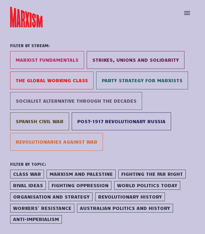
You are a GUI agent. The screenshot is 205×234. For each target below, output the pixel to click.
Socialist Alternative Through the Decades (76, 101)
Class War (27, 174)
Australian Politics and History (125, 208)
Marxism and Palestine (81, 174)
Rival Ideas (28, 185)
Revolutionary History (130, 197)
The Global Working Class (52, 80)
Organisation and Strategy (51, 197)
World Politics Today (147, 185)
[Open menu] (187, 13)
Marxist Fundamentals (47, 60)
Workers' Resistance (42, 208)
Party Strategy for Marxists (142, 80)
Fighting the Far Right (152, 174)
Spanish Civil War (40, 121)
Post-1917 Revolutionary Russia (121, 121)
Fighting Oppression (80, 185)
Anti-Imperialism (36, 219)
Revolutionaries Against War (56, 142)
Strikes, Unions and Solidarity (135, 60)
